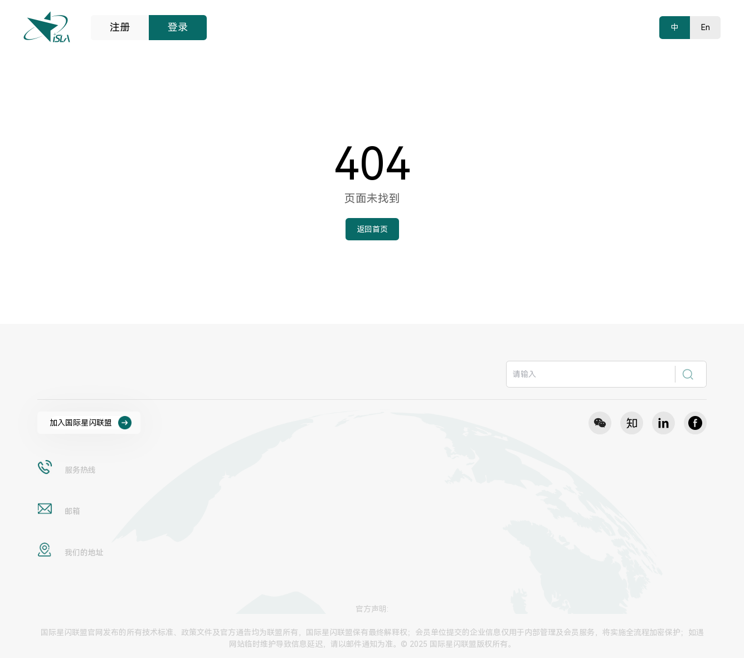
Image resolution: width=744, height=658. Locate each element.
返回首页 (372, 229)
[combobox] (606, 374)
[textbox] (591, 374)
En (705, 27)
